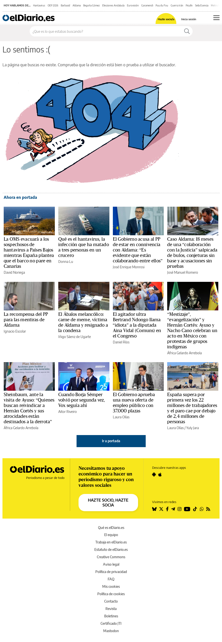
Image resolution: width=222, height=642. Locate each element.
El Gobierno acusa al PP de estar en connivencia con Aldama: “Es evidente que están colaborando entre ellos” (138, 250)
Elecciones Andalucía (113, 5)
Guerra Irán (177, 5)
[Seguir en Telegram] (173, 509)
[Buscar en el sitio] (106, 31)
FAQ (111, 579)
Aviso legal (111, 564)
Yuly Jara (192, 428)
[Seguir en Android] (154, 474)
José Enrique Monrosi (128, 267)
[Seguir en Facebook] (167, 509)
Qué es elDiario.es (111, 527)
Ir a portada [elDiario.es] (111, 441)
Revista (111, 609)
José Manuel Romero (182, 272)
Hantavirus (39, 5)
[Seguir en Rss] (208, 509)
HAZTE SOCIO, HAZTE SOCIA (108, 502)
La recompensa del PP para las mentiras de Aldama (26, 320)
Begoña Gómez (91, 5)
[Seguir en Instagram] (180, 509)
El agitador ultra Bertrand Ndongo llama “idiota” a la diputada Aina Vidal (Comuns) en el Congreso (137, 325)
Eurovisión (133, 5)
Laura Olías (121, 417)
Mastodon (111, 631)
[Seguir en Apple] (160, 474)
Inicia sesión (188, 19)
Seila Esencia (201, 5)
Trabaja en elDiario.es (111, 542)
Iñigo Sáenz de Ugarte (74, 337)
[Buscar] (187, 31)
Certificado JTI (111, 623)
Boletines (111, 616)
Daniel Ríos (121, 342)
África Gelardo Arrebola (184, 353)
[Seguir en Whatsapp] (202, 509)
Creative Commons (111, 557)
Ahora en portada (20, 197)
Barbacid (65, 5)
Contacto (111, 601)
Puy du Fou (162, 5)
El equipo (111, 535)
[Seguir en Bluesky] (154, 509)
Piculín (189, 5)
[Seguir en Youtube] (187, 509)
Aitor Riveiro (67, 411)
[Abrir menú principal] (216, 18)
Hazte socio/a (166, 19)
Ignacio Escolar (15, 331)
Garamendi (147, 5)
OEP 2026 (53, 5)
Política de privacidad (111, 572)
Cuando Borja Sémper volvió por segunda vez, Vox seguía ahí (81, 400)
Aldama (77, 5)
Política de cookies (111, 594)
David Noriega (14, 272)
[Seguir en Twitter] (161, 509)
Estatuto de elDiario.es (111, 549)
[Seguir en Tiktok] (195, 509)
